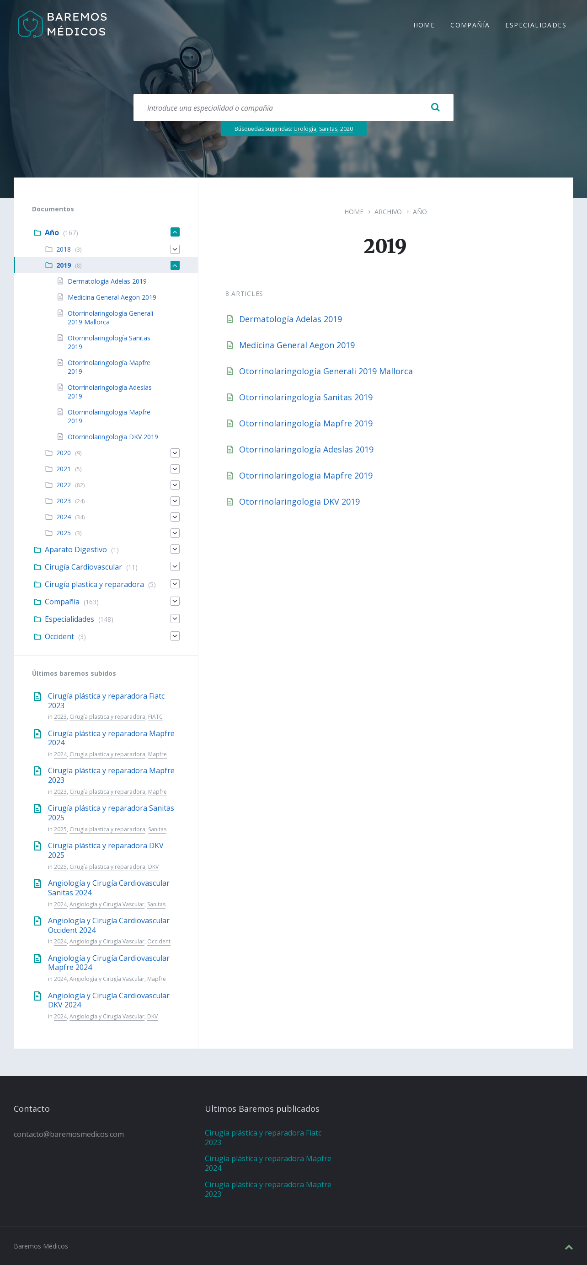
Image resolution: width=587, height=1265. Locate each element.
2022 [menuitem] (63, 484)
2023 (60, 717)
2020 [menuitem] (63, 452)
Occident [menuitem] (59, 636)
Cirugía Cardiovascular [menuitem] (83, 567)
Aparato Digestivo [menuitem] (76, 549)
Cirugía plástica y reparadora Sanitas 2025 (111, 813)
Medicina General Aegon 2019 (297, 344)
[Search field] (293, 107)
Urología (305, 129)
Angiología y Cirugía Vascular (106, 904)
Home (353, 211)
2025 (60, 829)
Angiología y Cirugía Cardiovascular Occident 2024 (109, 925)
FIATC (155, 717)
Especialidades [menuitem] (535, 26)
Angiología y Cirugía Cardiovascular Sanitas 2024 (109, 888)
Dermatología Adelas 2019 (290, 318)
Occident (159, 941)
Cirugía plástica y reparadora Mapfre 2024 (111, 738)
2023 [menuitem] (63, 500)
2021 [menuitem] (63, 468)
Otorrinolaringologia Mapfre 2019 (306, 475)
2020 (346, 129)
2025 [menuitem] (63, 532)
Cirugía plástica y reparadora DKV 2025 (106, 850)
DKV (153, 867)
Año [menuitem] (52, 232)
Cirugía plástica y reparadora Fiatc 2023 (106, 701)
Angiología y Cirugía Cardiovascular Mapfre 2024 (109, 963)
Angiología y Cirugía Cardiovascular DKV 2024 (109, 1000)
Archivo (388, 211)
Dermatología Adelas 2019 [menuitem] (107, 281)
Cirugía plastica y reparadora (107, 717)
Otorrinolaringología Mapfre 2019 (306, 423)
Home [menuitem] (424, 26)
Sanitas (328, 129)
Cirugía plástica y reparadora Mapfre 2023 (111, 775)
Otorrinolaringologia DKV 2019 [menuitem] (113, 436)
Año (420, 211)
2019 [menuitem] (63, 265)
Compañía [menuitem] (470, 26)
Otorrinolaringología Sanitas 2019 (306, 397)
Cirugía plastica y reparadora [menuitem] (94, 584)
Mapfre (157, 754)
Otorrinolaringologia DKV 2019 (299, 501)
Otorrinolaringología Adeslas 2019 (306, 449)
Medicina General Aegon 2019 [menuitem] (112, 297)
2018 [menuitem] (63, 249)
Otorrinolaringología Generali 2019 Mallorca (326, 371)
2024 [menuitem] (63, 516)
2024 (60, 754)
